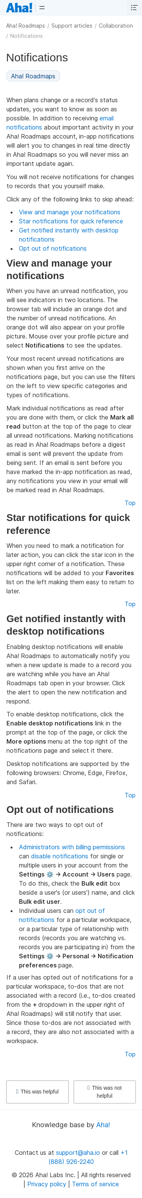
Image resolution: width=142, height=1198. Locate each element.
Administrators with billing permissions (72, 847)
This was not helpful (104, 1092)
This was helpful (37, 1092)
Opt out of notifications (53, 248)
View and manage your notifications (69, 212)
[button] (42, 7)
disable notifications (59, 856)
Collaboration (116, 25)
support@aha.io (78, 1152)
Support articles (71, 25)
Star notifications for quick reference (71, 221)
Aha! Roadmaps (25, 25)
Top (130, 503)
